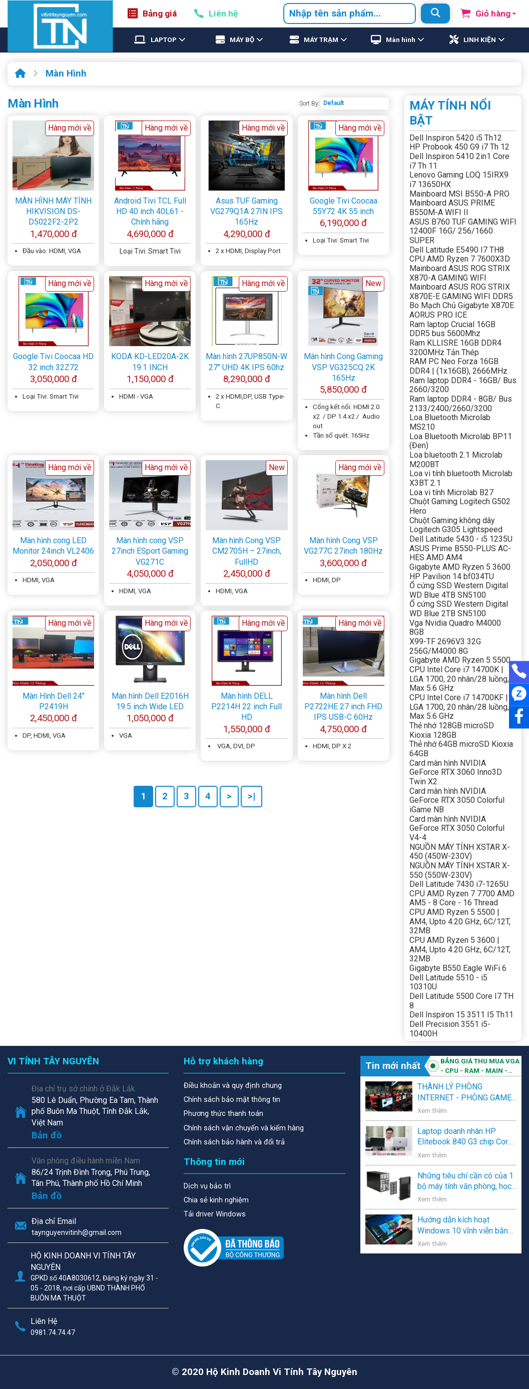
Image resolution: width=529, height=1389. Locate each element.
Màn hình (400, 40)
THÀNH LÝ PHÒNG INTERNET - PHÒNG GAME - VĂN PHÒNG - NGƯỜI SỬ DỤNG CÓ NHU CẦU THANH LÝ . (466, 1092)
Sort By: (309, 103)
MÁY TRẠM (321, 40)
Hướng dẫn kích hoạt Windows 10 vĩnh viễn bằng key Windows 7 (464, 1225)
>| (251, 796)
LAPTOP (164, 40)
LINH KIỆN (479, 40)
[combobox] (349, 13)
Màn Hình (66, 73)
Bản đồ (47, 1135)
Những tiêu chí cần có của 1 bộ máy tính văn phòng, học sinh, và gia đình (465, 1181)
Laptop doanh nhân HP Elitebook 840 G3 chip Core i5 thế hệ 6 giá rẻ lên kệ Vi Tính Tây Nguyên (464, 1136)
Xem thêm (432, 1110)
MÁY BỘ (242, 40)
